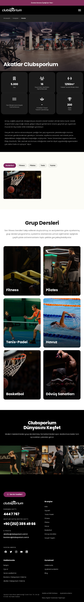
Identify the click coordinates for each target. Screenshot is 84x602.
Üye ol (6, 569)
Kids (46, 506)
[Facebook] (6, 551)
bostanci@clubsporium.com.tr (16, 537)
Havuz (47, 526)
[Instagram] (16, 551)
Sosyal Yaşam (50, 538)
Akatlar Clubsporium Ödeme (14, 581)
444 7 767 (11, 513)
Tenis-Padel (49, 514)
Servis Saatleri (14, 494)
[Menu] (79, 10)
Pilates (32, 165)
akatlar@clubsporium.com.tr (16, 534)
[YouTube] (21, 551)
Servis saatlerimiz (10, 573)
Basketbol (10, 165)
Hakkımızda (49, 565)
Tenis (43, 165)
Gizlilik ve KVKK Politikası (50, 593)
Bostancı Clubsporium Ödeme (15, 577)
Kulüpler (15, 18)
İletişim (6, 565)
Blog (46, 573)
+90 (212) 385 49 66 (20, 523)
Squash (47, 510)
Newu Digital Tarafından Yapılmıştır (53, 597)
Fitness (22, 165)
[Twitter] (11, 551)
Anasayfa (7, 18)
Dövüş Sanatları (50, 534)
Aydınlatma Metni (66, 593)
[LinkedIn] (26, 551)
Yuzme (52, 165)
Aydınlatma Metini (51, 569)
